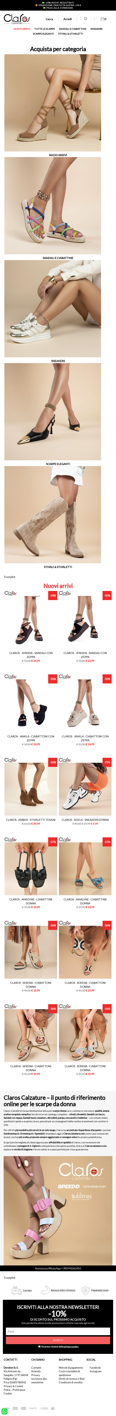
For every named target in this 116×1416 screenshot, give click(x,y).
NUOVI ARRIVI (22, 28)
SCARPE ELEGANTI (43, 33)
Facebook (95, 1367)
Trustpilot (9, 576)
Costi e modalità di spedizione (69, 1373)
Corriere (27, 1290)
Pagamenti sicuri (99, 1290)
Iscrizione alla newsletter (39, 1380)
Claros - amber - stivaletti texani (31, 819)
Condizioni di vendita (70, 1382)
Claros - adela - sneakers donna (85, 819)
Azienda (35, 1371)
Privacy (35, 1375)
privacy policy (71, 1346)
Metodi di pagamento (71, 1367)
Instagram (96, 1371)
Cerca (49, 19)
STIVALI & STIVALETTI (70, 33)
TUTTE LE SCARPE (44, 28)
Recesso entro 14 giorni (63, 1290)
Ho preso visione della (60, 1346)
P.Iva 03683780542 (15, 1382)
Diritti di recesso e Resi (72, 1378)
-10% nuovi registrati (58, 2)
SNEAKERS (96, 28)
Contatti (36, 1367)
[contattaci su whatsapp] (5, 1411)
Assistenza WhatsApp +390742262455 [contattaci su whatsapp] (58, 1268)
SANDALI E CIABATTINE (72, 28)
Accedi (67, 19)
